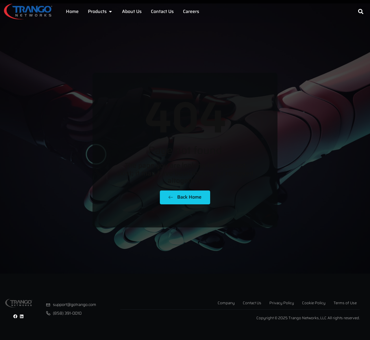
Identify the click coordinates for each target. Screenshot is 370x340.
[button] (361, 11)
